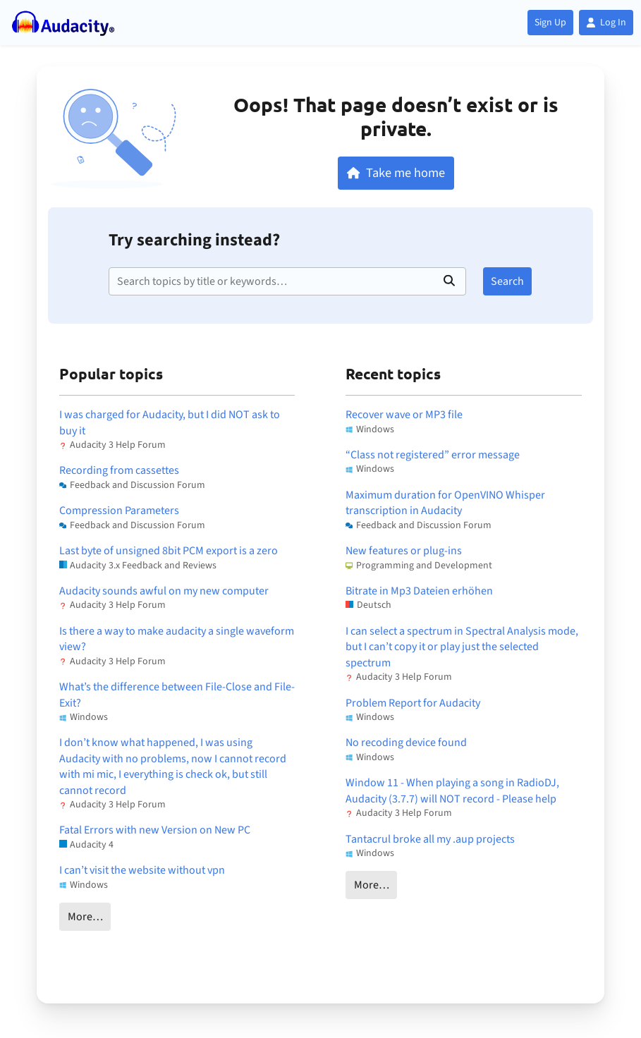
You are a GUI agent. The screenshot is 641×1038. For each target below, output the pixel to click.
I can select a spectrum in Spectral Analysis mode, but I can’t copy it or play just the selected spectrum (462, 647)
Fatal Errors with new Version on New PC (154, 830)
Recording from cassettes (119, 470)
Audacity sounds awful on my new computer (164, 591)
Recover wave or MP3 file (404, 414)
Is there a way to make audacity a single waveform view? (176, 638)
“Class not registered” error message (433, 455)
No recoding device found (406, 742)
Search (507, 281)
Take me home (396, 173)
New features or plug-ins (404, 550)
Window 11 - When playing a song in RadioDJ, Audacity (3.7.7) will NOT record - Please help (452, 790)
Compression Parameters (119, 510)
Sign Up (550, 23)
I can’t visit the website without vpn (142, 870)
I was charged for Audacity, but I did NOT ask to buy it (169, 422)
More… (85, 916)
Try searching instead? (194, 240)
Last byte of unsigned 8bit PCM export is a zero (168, 550)
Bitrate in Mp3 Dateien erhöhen (419, 591)
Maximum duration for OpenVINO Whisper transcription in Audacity (445, 502)
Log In (606, 23)
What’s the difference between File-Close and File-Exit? (177, 694)
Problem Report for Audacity (413, 703)
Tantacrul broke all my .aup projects (430, 839)
